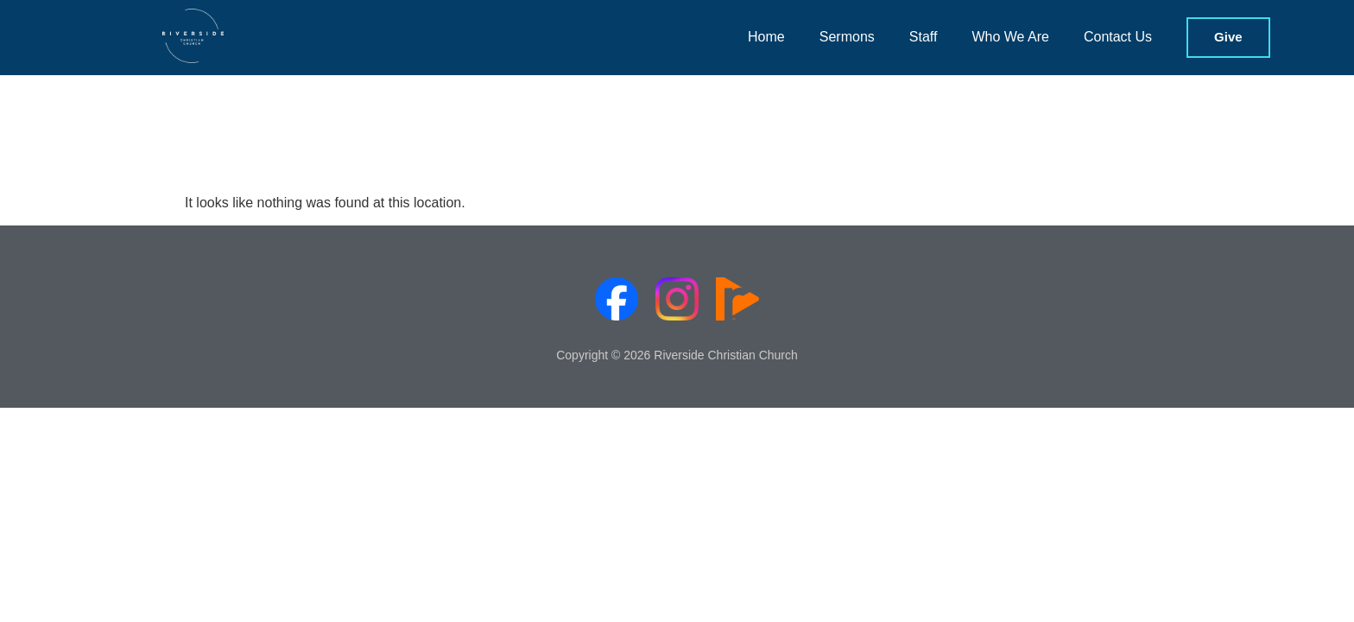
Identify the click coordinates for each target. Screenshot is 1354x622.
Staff (923, 36)
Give (1228, 36)
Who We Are (1010, 36)
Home (766, 36)
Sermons (847, 36)
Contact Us (1118, 36)
